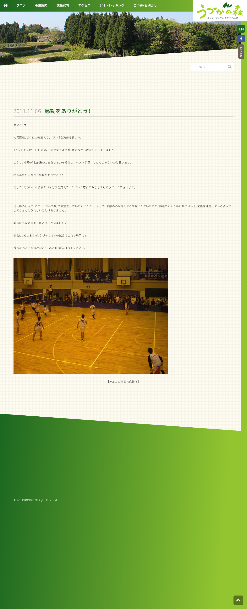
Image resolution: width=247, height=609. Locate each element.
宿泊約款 (241, 52)
